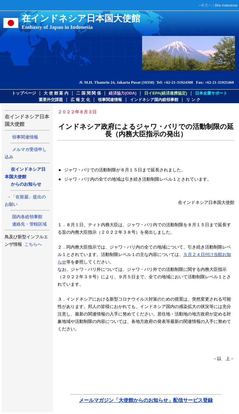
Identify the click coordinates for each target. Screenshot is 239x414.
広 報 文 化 (80, 99)
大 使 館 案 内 (56, 93)
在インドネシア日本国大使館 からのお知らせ (25, 177)
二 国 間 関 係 (88, 93)
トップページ (24, 93)
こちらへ (32, 244)
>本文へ (205, 5)
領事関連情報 (110, 99)
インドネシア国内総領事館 (154, 99)
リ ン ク (193, 99)
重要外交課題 (51, 99)
